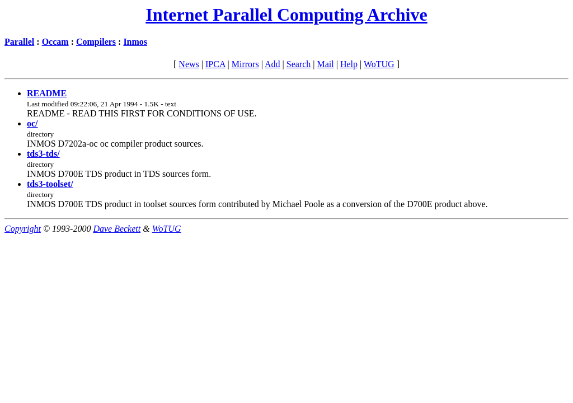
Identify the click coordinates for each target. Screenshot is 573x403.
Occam (55, 41)
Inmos (135, 41)
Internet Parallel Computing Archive (286, 14)
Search (298, 64)
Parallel (19, 41)
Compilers (96, 41)
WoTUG (379, 64)
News (189, 64)
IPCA (215, 64)
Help (349, 64)
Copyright (22, 228)
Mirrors (245, 64)
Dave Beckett (116, 228)
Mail (325, 64)
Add (272, 64)
